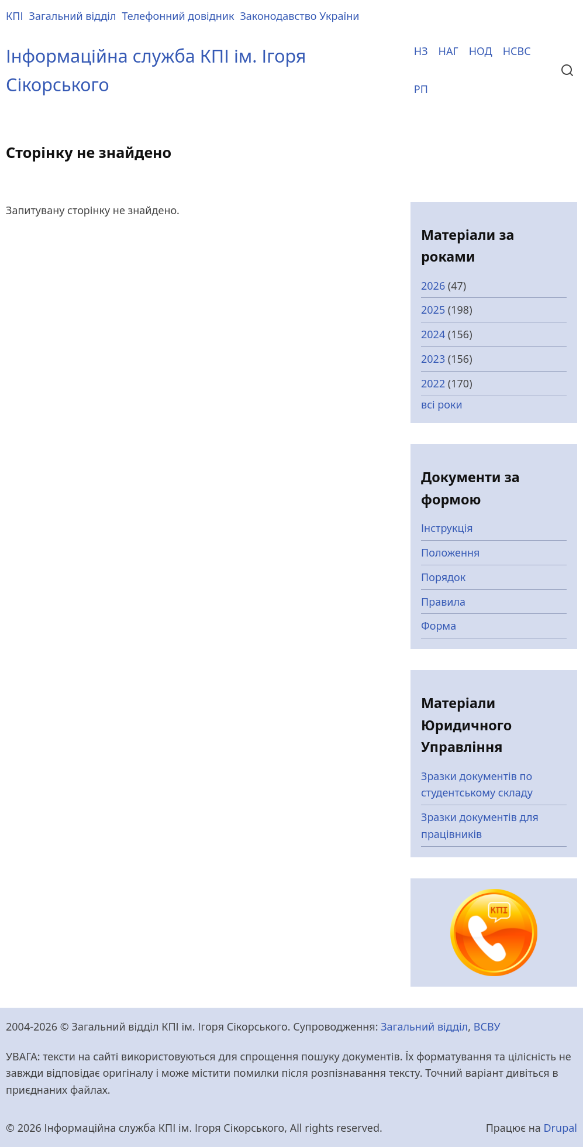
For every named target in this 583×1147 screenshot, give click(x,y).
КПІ (14, 16)
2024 (433, 334)
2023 (433, 359)
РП (421, 89)
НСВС (517, 51)
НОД (480, 51)
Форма (438, 626)
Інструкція (447, 528)
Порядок (443, 577)
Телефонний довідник (178, 16)
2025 (433, 310)
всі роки (442, 404)
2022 (433, 383)
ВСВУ (487, 1026)
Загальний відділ (72, 16)
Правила (443, 602)
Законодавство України (299, 16)
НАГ (448, 51)
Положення (450, 552)
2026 (433, 286)
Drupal (560, 1128)
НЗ (421, 51)
